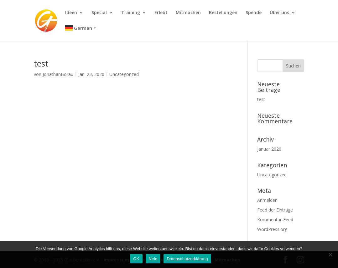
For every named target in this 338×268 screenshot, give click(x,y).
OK (136, 258)
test (41, 63)
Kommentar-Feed (275, 219)
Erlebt (161, 12)
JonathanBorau (58, 74)
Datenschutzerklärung (187, 258)
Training (130, 12)
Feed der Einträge (275, 210)
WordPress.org (272, 229)
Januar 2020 (269, 149)
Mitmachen (188, 12)
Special (99, 12)
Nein (153, 258)
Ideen (71, 12)
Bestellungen (223, 12)
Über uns (279, 12)
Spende (254, 12)
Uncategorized (124, 74)
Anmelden (267, 200)
